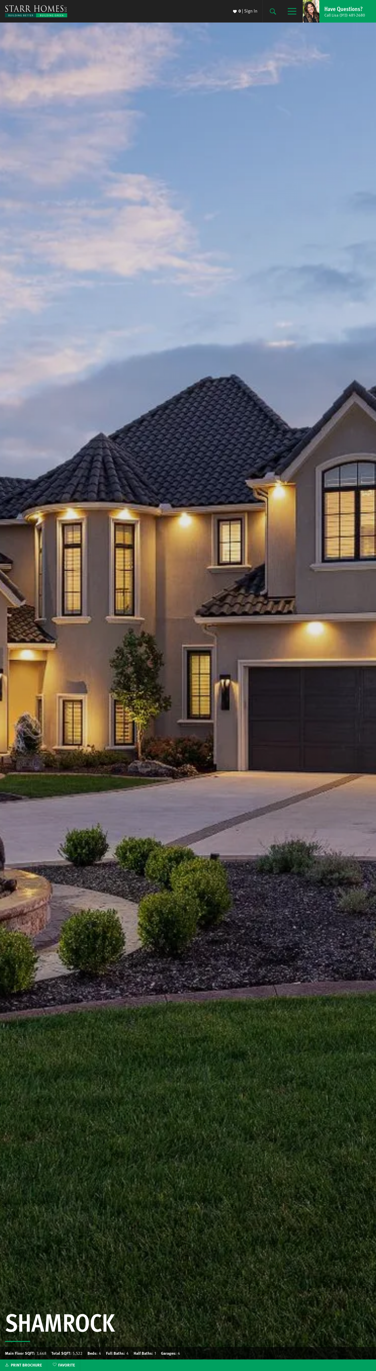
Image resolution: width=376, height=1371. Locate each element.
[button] (339, 11)
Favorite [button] (66, 1365)
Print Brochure (26, 1365)
